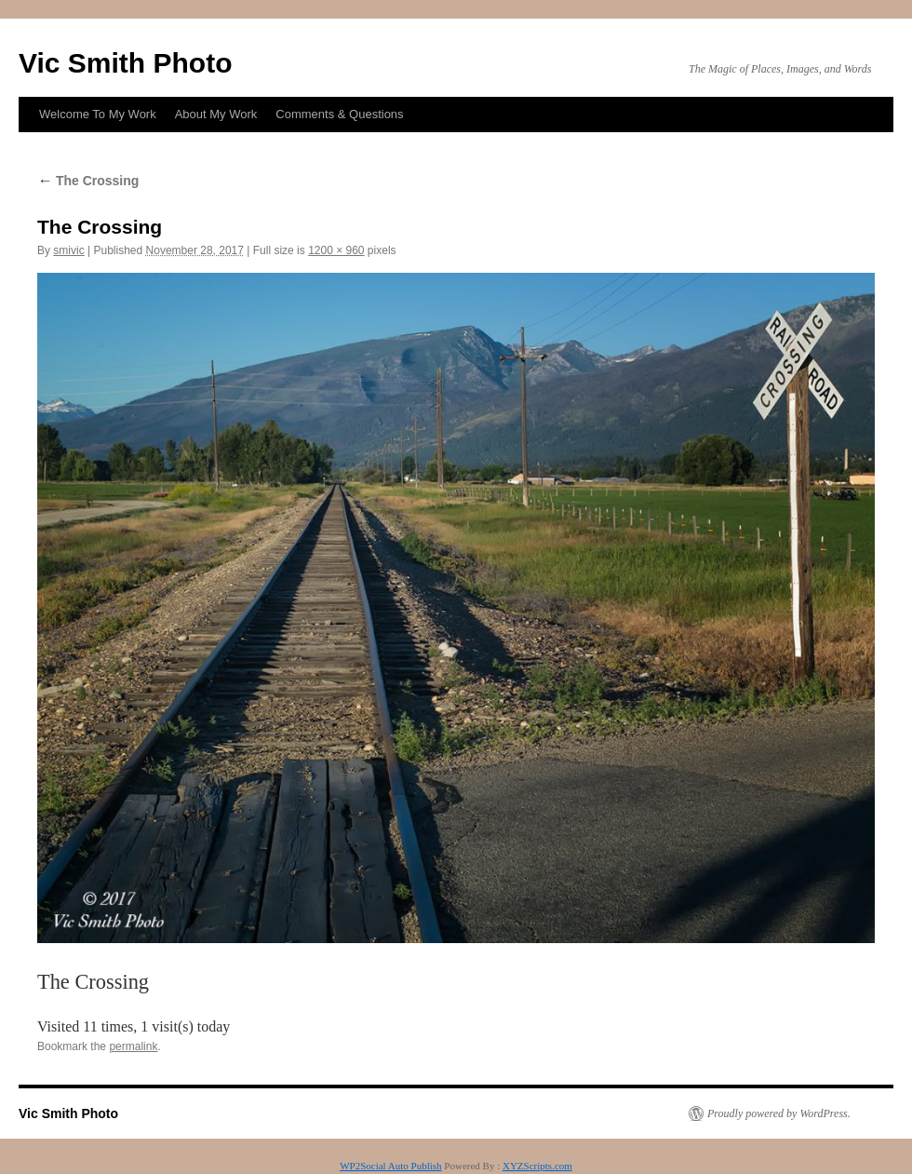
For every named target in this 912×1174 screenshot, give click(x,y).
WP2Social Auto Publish (390, 1165)
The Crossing (88, 180)
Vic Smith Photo (125, 62)
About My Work (216, 114)
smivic (68, 250)
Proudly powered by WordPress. (779, 1113)
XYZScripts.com (537, 1165)
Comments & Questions (339, 114)
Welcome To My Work (97, 114)
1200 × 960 (336, 250)
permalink (133, 1046)
